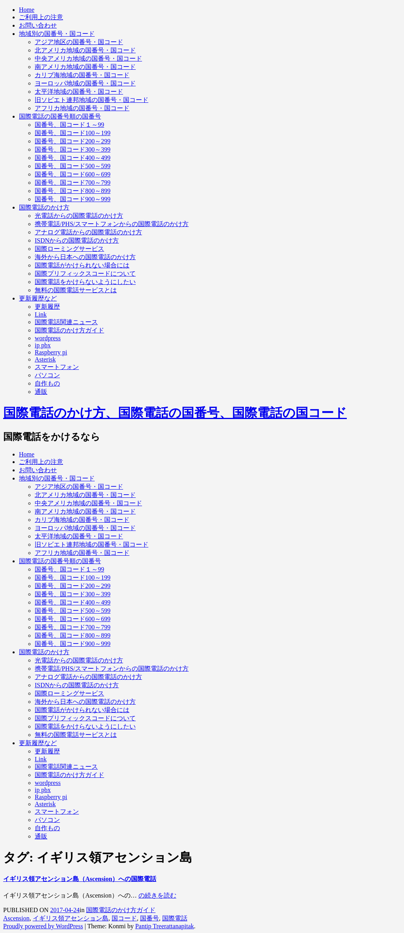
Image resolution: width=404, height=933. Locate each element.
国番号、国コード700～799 (72, 182)
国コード (124, 918)
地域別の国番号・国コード (57, 33)
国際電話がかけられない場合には (82, 265)
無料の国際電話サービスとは (76, 290)
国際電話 (174, 918)
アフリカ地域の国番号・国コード (82, 108)
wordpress (48, 338)
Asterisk (45, 359)
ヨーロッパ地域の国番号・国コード (85, 83)
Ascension (16, 918)
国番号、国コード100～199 (72, 133)
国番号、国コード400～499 (72, 157)
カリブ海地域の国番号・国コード (82, 75)
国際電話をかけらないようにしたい (85, 281)
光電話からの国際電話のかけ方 (79, 215)
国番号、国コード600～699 (72, 174)
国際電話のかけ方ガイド (69, 330)
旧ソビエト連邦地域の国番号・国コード (91, 99)
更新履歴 (47, 306)
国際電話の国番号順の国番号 (60, 116)
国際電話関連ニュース (66, 322)
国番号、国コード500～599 (72, 166)
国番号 (149, 918)
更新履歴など (38, 298)
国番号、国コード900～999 (72, 199)
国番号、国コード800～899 (72, 190)
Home (26, 9)
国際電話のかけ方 (44, 207)
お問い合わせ (38, 25)
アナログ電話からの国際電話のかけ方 (88, 232)
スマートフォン (57, 367)
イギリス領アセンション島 (70, 918)
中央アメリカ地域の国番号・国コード (88, 58)
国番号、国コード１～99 (69, 124)
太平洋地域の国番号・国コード (79, 91)
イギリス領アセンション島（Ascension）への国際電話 (79, 878)
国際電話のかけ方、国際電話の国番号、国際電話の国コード (175, 413)
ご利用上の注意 (41, 17)
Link (41, 314)
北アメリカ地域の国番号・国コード (85, 50)
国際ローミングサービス (69, 248)
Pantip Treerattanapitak (164, 926)
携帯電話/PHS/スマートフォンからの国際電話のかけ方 (112, 224)
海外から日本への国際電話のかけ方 (85, 257)
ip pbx (42, 345)
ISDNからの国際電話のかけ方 (77, 240)
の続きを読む (157, 895)
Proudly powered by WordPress (43, 926)
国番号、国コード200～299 (72, 141)
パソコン (47, 375)
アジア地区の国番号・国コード (79, 42)
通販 (41, 391)
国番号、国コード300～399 (72, 149)
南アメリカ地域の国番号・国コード (85, 66)
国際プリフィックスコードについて (85, 273)
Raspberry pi (51, 352)
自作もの (47, 383)
